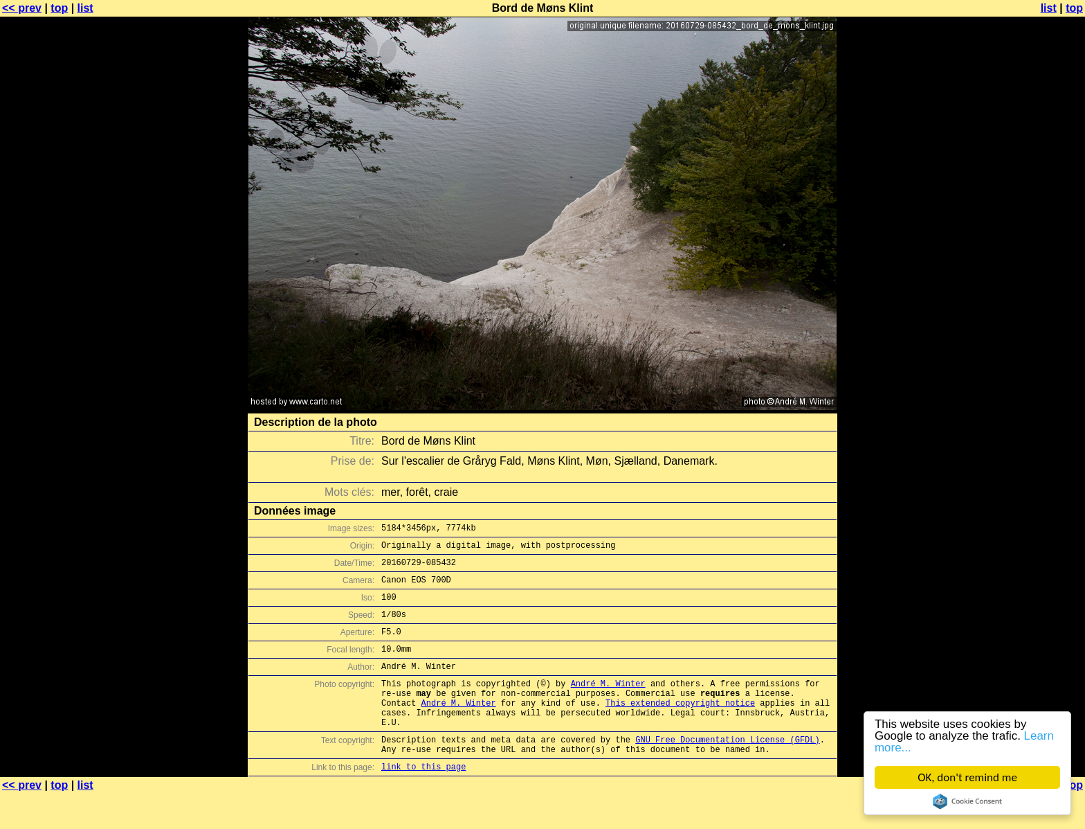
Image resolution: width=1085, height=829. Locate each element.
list (85, 8)
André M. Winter (608, 704)
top (59, 8)
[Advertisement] (1029, 343)
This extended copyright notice (680, 727)
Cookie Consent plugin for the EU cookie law (967, 801)
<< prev (22, 8)
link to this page (423, 802)
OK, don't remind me (967, 777)
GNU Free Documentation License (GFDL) (727, 770)
